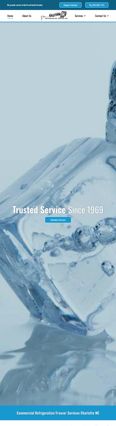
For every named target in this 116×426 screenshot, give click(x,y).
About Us (26, 16)
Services (80, 16)
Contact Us (102, 16)
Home (10, 16)
